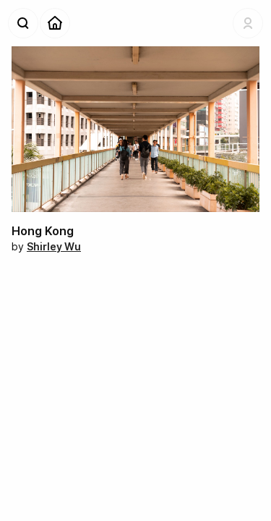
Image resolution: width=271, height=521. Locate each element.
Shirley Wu (54, 246)
